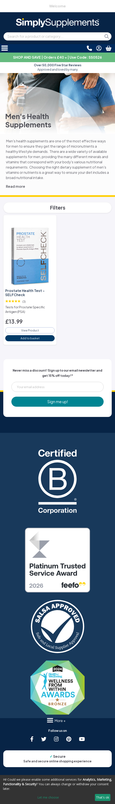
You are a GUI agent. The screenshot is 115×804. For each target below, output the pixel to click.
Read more (15, 186)
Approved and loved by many (57, 67)
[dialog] (57, 789)
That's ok (102, 797)
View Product (30, 330)
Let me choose (48, 797)
